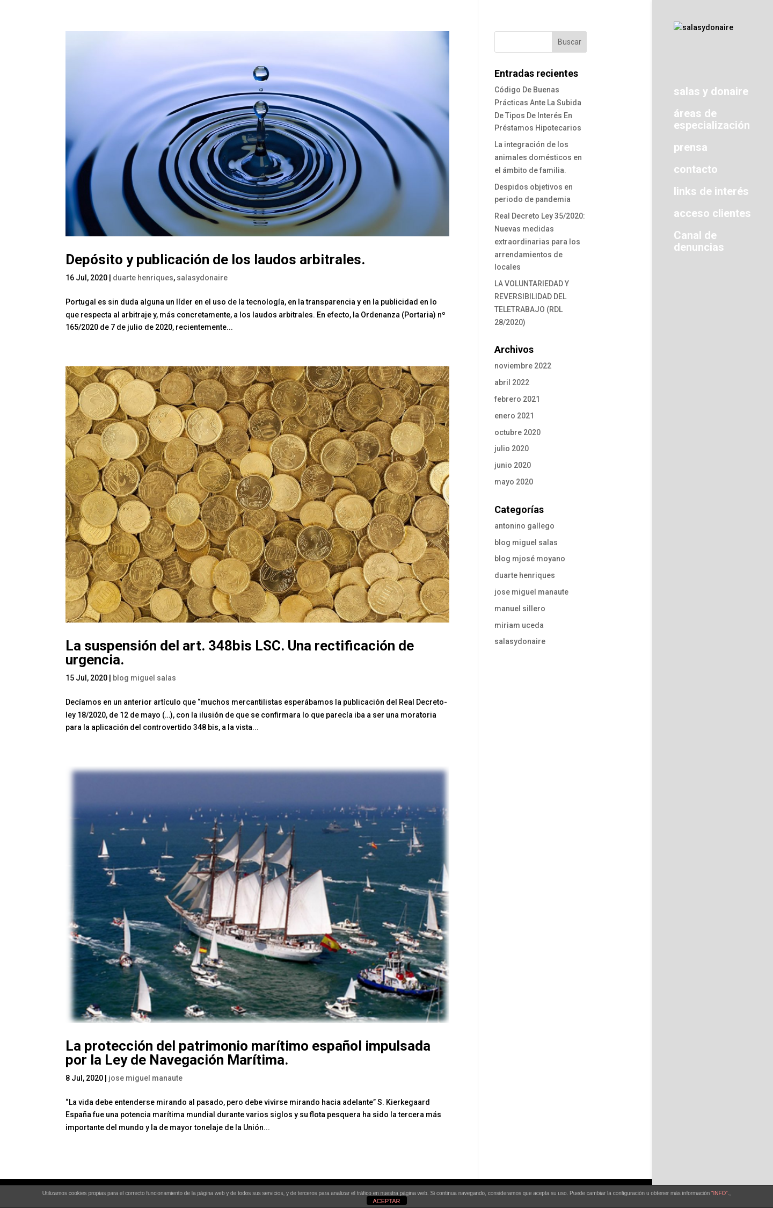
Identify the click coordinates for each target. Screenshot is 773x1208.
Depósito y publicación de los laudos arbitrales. (215, 259)
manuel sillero (519, 608)
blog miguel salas (144, 678)
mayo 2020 (513, 482)
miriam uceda (519, 625)
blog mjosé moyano (529, 558)
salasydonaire (202, 277)
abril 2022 (511, 382)
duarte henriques (143, 277)
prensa (691, 150)
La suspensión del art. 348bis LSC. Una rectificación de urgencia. (239, 653)
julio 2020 (511, 448)
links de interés (711, 194)
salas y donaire (711, 94)
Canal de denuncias (699, 244)
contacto (696, 172)
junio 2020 (512, 465)
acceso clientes (712, 216)
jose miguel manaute (145, 1078)
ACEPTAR (386, 1201)
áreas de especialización (712, 122)
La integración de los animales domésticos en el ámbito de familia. (538, 157)
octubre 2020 (517, 432)
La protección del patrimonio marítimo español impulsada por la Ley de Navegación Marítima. (248, 1053)
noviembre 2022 (522, 365)
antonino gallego (524, 526)
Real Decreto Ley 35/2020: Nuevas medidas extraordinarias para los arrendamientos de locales (539, 241)
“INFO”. (720, 1193)
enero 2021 (514, 415)
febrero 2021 (517, 399)
